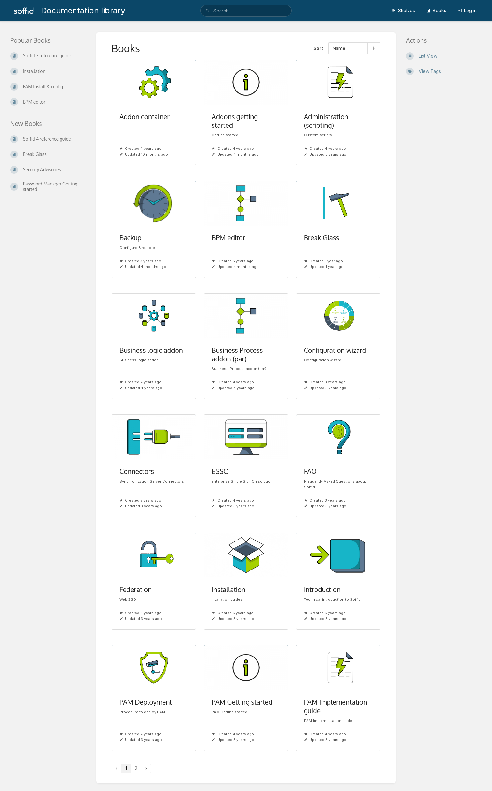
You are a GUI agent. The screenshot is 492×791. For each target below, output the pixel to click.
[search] (246, 11)
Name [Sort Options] (339, 48)
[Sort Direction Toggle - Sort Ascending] (373, 48)
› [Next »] (146, 768)
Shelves (403, 10)
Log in (467, 10)
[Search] (208, 10)
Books (436, 10)
